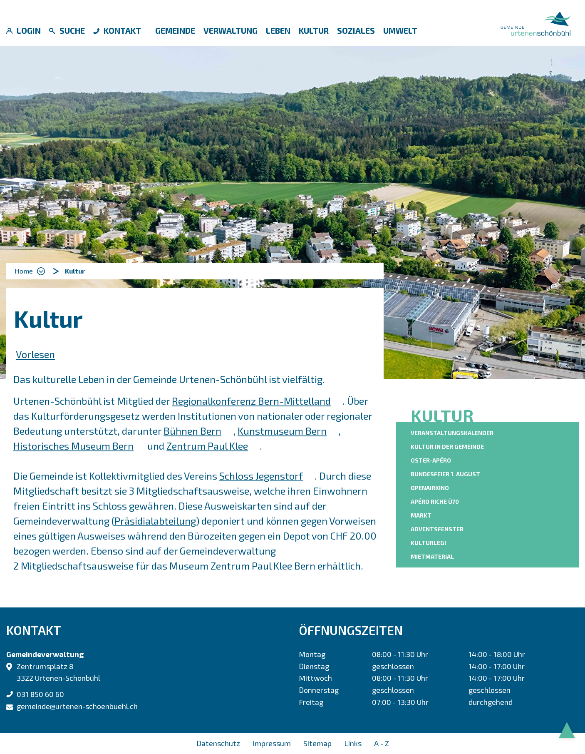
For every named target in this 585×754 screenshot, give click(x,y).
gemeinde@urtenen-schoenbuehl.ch (77, 706)
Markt (421, 515)
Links (353, 743)
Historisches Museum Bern (79, 446)
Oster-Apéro (431, 460)
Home (24, 271)
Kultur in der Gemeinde (447, 446)
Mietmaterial (432, 556)
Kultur (314, 30)
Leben (278, 30)
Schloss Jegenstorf (267, 476)
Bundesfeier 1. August (445, 474)
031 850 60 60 (40, 694)
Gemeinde (175, 30)
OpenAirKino (430, 487)
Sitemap (317, 743)
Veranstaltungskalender (452, 432)
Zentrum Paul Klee (213, 446)
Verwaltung (230, 30)
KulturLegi (428, 542)
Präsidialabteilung (155, 521)
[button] (75, 271)
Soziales (356, 30)
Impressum (272, 743)
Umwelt (400, 30)
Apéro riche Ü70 (435, 501)
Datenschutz (218, 743)
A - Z (381, 743)
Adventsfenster (437, 529)
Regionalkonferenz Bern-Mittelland (257, 401)
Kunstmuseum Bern (288, 431)
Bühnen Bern (198, 431)
